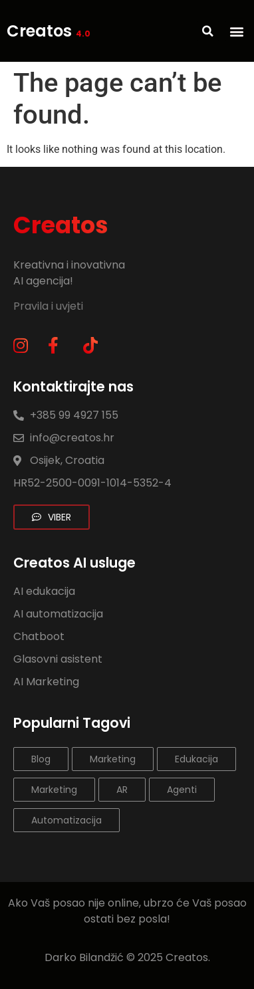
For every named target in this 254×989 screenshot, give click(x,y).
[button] (236, 31)
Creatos (48, 31)
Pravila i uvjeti (49, 306)
